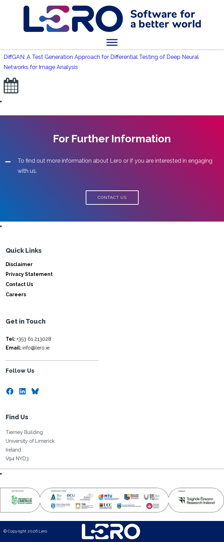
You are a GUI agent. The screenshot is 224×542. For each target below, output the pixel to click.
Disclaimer (19, 264)
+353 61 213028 (28, 339)
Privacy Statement (29, 274)
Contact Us (19, 284)
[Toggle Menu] (112, 42)
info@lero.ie (28, 348)
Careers (16, 294)
